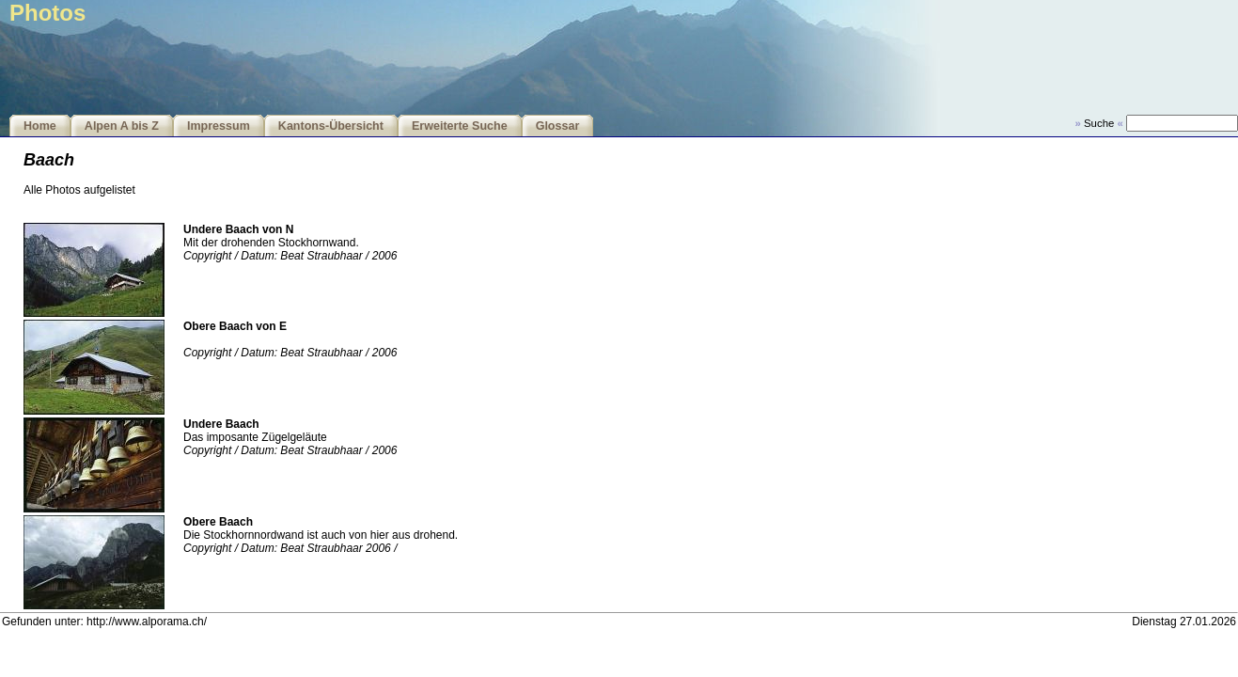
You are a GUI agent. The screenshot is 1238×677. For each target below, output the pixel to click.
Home (40, 126)
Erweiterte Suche (460, 126)
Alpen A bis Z (122, 126)
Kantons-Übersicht (331, 126)
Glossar (558, 126)
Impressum (218, 126)
